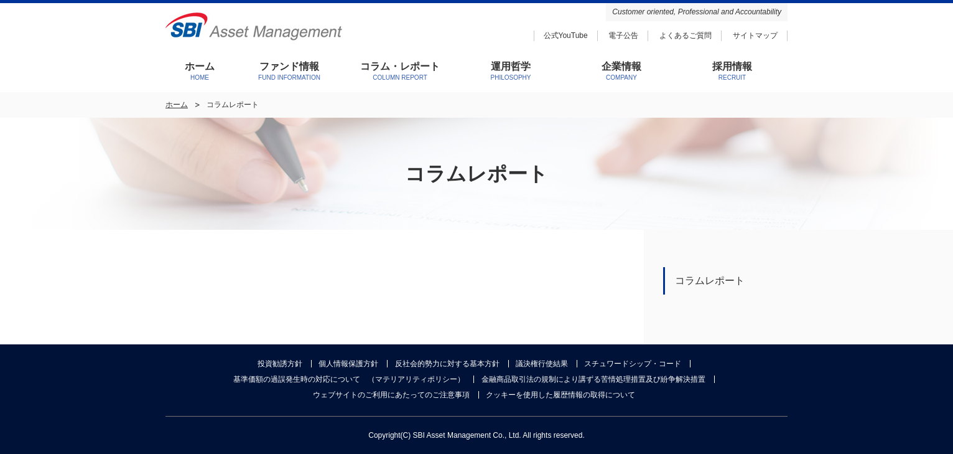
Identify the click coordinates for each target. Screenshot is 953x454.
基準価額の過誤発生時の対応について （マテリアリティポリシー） (349, 379)
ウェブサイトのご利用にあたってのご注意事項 (391, 394)
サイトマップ (755, 35)
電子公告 (623, 35)
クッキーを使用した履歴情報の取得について (560, 394)
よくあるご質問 (685, 35)
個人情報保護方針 (348, 363)
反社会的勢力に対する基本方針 (447, 363)
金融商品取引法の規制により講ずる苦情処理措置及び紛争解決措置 (593, 379)
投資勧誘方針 (280, 363)
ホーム (176, 104)
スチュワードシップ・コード (632, 363)
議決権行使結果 (542, 363)
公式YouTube (566, 35)
